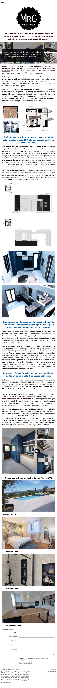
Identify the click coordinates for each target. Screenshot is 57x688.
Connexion (53, 669)
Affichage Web (52, 671)
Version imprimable (7, 669)
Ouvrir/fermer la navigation (28, 2)
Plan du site (18, 669)
